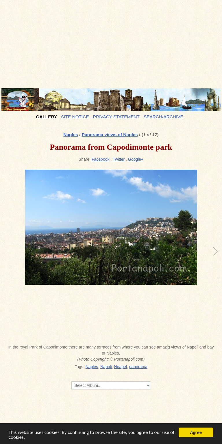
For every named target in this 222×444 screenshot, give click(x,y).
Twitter (119, 159)
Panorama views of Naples (110, 134)
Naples (70, 134)
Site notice (75, 116)
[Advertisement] (111, 41)
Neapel (120, 366)
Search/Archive (163, 116)
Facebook (100, 159)
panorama (138, 366)
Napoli (106, 366)
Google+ (135, 159)
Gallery (46, 116)
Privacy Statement (116, 116)
